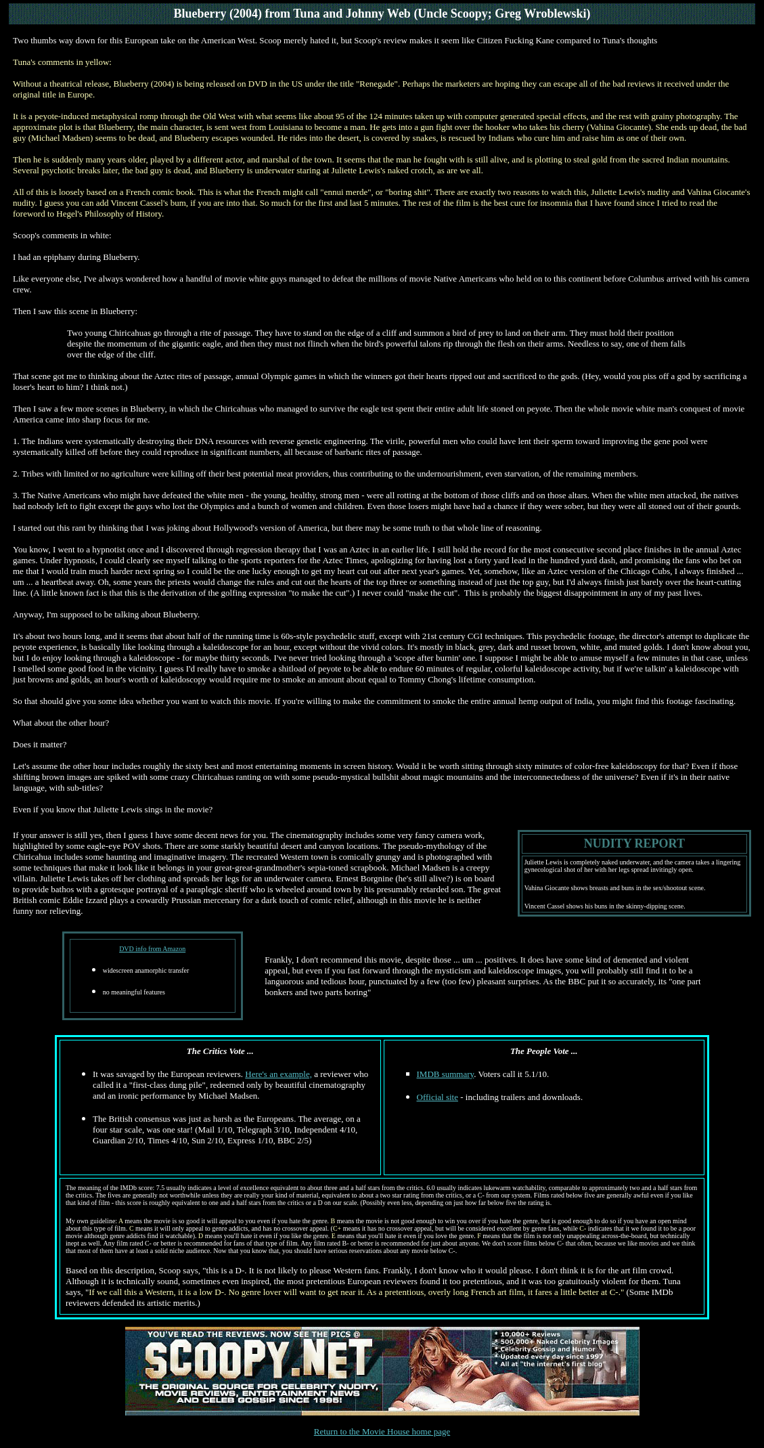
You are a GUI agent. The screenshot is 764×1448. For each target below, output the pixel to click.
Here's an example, (278, 1074)
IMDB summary (445, 1074)
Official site (438, 1097)
